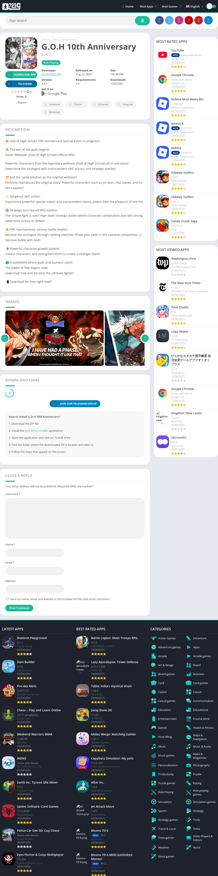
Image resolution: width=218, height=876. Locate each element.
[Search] (77, 20)
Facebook (52, 104)
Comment (12, 494)
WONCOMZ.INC (52, 74)
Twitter (75, 104)
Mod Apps (146, 6)
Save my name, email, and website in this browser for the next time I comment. (60, 599)
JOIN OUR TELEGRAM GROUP (73, 403)
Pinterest (100, 104)
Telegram (125, 104)
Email (9, 562)
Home (128, 6)
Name (10, 544)
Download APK (20, 74)
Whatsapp (52, 112)
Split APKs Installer (36, 431)
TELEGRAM (18, 83)
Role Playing (69, 39)
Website (10, 581)
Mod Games (169, 6)
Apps (55, 39)
